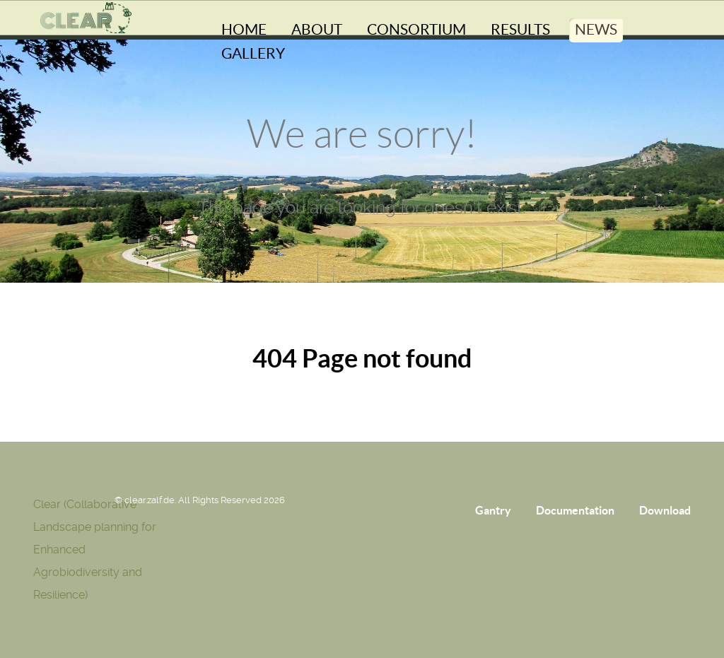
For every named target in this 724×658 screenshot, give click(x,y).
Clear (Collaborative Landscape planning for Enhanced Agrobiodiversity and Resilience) (94, 549)
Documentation (575, 510)
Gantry (493, 510)
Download (665, 510)
